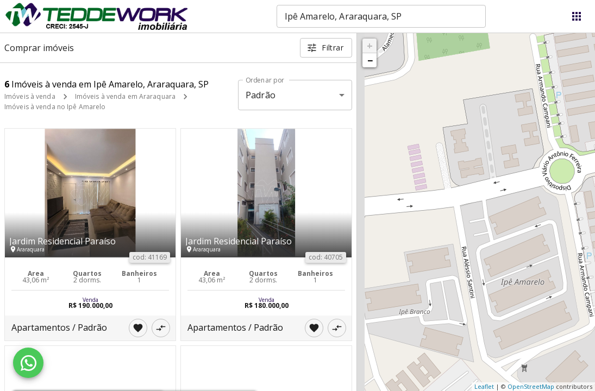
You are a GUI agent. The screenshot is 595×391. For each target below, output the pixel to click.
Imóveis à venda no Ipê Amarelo (54, 106)
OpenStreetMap (531, 386)
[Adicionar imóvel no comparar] (161, 328)
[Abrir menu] (576, 16)
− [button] (370, 60)
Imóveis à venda (29, 96)
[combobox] (381, 16)
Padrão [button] (260, 95)
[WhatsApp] (28, 363)
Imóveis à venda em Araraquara (125, 96)
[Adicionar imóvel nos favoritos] (138, 328)
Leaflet (484, 386)
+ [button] (370, 45)
